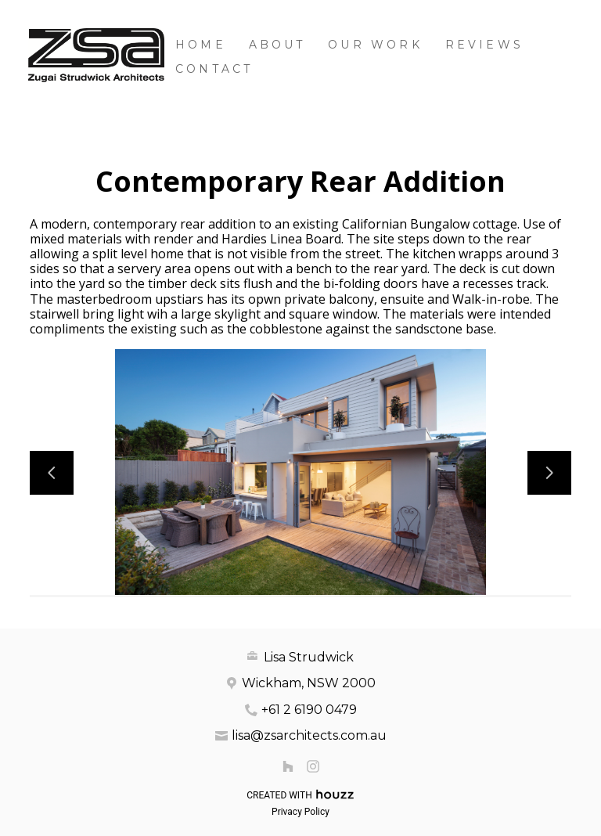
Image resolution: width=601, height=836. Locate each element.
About (277, 45)
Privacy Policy (300, 811)
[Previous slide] (52, 473)
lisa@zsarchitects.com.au (309, 735)
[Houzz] (288, 766)
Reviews (484, 45)
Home (200, 45)
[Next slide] (549, 473)
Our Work (375, 45)
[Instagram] (313, 766)
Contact (214, 69)
